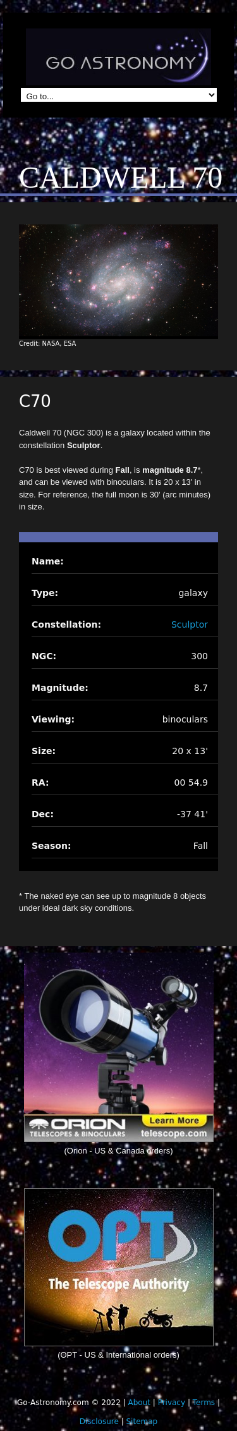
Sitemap (141, 1421)
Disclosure (99, 1421)
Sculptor (189, 624)
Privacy (171, 1402)
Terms (204, 1402)
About (139, 1402)
